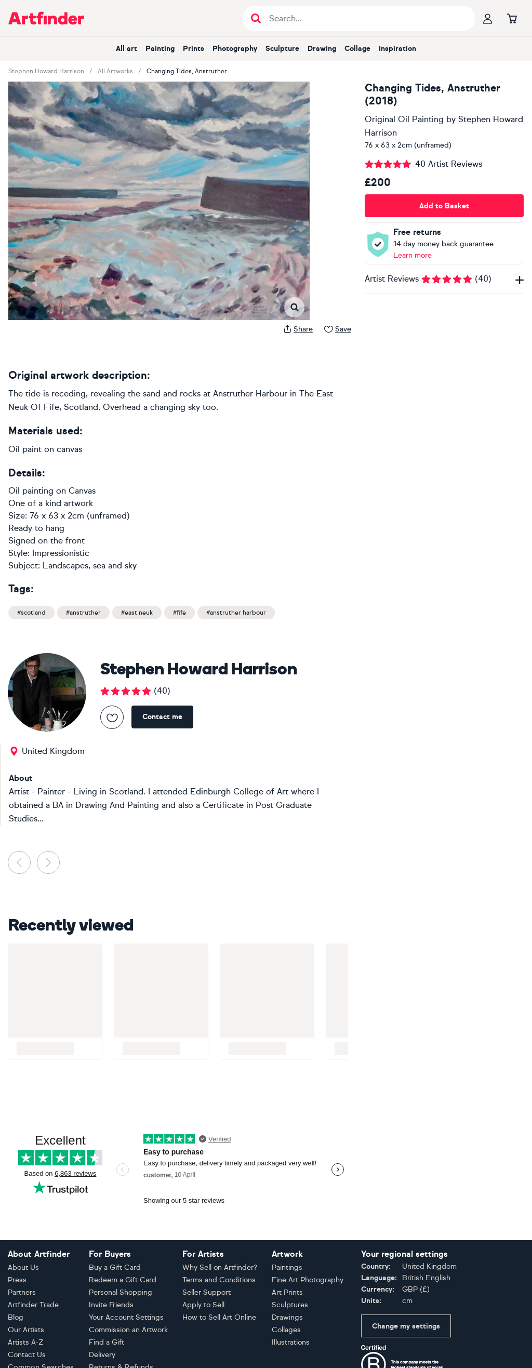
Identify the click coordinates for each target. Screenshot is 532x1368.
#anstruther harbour (236, 612)
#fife (179, 612)
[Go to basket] (512, 18)
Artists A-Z (26, 1342)
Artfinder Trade (33, 1304)
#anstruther (83, 612)
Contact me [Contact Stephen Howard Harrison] (162, 716)
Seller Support (206, 1292)
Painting (160, 48)
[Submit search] (256, 18)
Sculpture (282, 48)
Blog (15, 1317)
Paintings (287, 1267)
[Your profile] (487, 18)
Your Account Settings (126, 1317)
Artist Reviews (444, 279)
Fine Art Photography (307, 1280)
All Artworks (115, 71)
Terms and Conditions (219, 1280)
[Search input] (364, 18)
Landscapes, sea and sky (90, 565)
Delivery (102, 1354)
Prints (193, 48)
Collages (286, 1329)
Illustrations (291, 1342)
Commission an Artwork (128, 1329)
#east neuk (137, 612)
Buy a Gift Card (115, 1267)
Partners (22, 1292)
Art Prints (287, 1292)
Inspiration (397, 48)
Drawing (322, 48)
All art (126, 48)
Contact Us (27, 1354)
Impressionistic (60, 553)
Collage (357, 48)
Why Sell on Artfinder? (219, 1267)
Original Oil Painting (404, 119)
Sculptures (290, 1304)
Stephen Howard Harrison (46, 71)
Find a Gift (106, 1342)
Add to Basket (444, 206)
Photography (234, 48)
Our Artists (26, 1329)
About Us (23, 1267)
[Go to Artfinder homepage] (46, 18)
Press (17, 1280)
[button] (31, 92)
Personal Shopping (120, 1292)
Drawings (287, 1317)
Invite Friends (111, 1304)
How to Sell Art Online (219, 1317)
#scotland (31, 612)
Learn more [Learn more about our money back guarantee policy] (412, 255)
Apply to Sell (203, 1304)
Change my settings (406, 1326)
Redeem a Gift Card (122, 1280)
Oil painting (31, 491)
